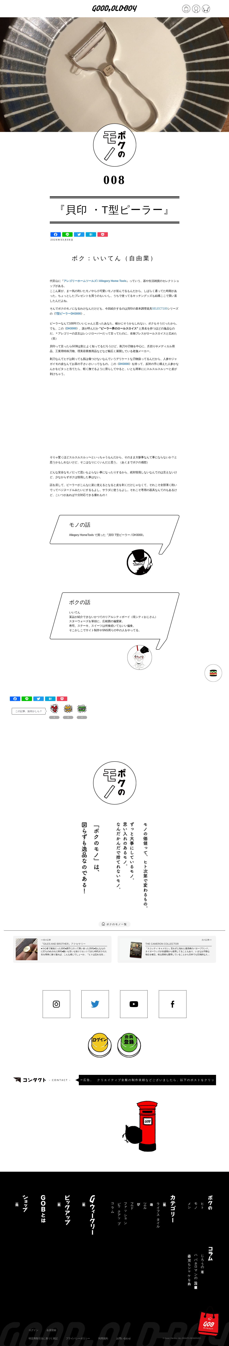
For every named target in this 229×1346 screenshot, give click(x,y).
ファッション (125, 1211)
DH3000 (71, 328)
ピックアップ (119, 1211)
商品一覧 (17, 1200)
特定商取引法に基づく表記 (43, 1338)
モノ (196, 1204)
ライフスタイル (158, 1213)
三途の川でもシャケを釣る (189, 1268)
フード (132, 1204)
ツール (145, 1204)
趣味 (151, 1200)
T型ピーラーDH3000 (68, 313)
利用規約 (103, 1338)
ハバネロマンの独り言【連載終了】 (196, 1268)
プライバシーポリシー (78, 1338)
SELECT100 (159, 308)
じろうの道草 (202, 1260)
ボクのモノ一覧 (116, 924)
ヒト (202, 1204)
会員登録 (51, 1330)
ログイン (33, 1330)
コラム (112, 1206)
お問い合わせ (123, 1338)
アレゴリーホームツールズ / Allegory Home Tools (95, 280)
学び (138, 1202)
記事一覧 (164, 1200)
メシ (189, 1204)
